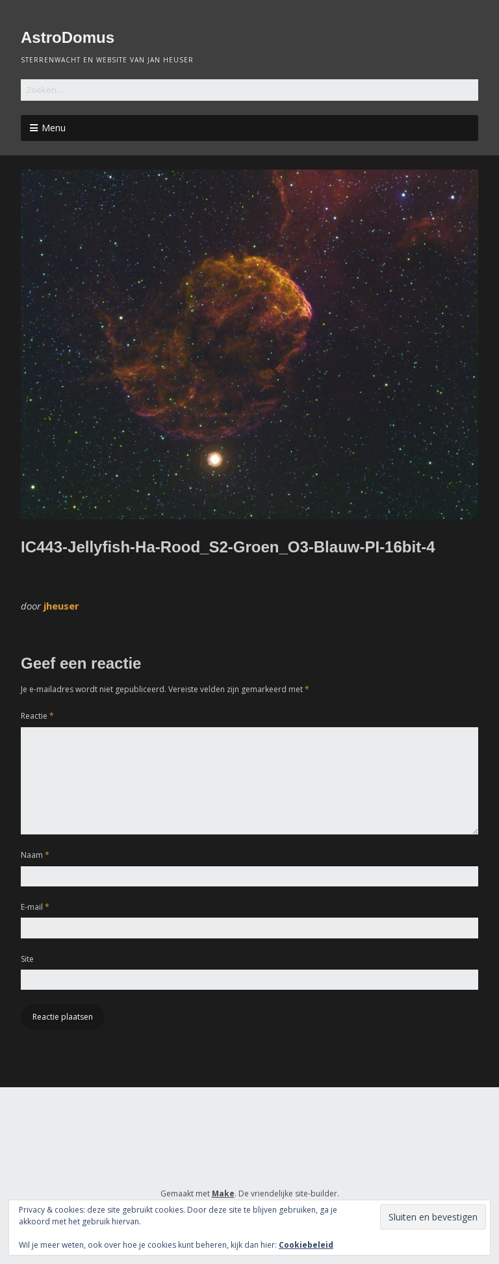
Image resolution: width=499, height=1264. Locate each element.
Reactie (37, 715)
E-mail (35, 906)
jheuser (61, 605)
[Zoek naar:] (249, 90)
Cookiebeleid (306, 1244)
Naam (35, 854)
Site (27, 958)
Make (223, 1193)
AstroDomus (67, 37)
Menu (54, 128)
